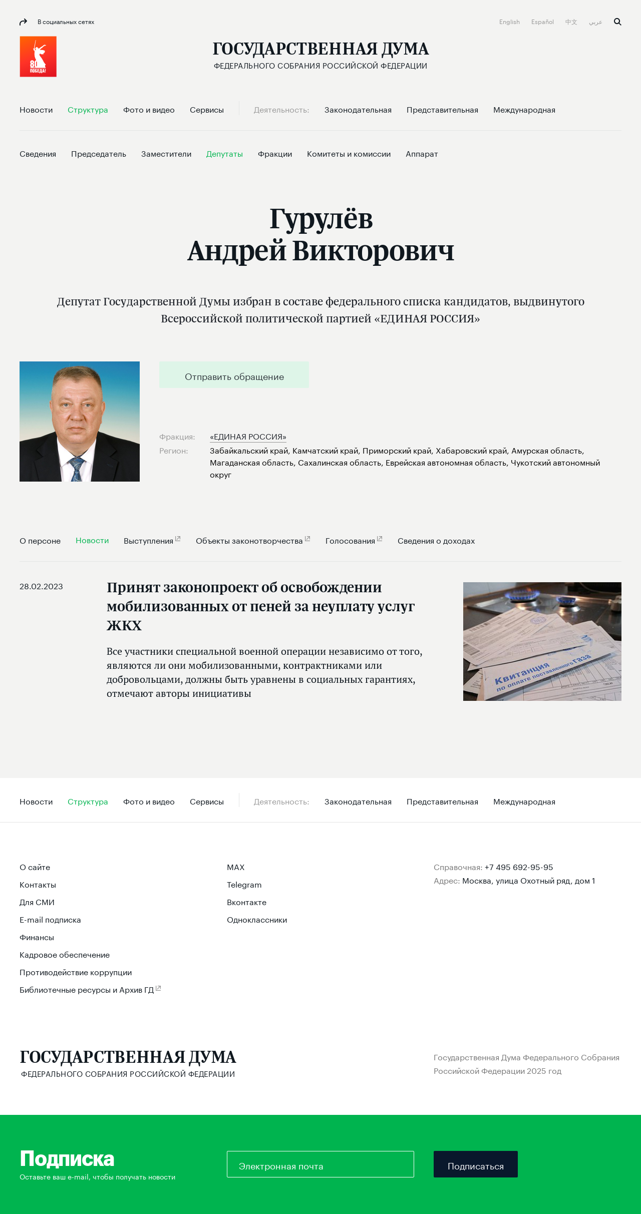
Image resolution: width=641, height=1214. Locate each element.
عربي (596, 21)
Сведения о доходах (436, 539)
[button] (38, 56)
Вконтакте (246, 901)
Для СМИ (37, 901)
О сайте (35, 866)
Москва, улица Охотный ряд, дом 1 (528, 879)
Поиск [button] (617, 22)
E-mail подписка (50, 918)
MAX (236, 866)
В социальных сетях (65, 21)
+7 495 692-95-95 (519, 866)
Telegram (244, 883)
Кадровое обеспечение (65, 953)
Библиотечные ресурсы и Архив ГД (87, 988)
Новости (92, 539)
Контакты (38, 883)
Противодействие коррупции (76, 971)
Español (543, 21)
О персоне (40, 539)
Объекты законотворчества (249, 539)
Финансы (37, 936)
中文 (572, 21)
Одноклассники (257, 918)
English (510, 21)
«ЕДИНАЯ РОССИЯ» (248, 435)
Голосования (350, 539)
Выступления (148, 539)
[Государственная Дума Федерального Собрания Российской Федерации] (320, 55)
